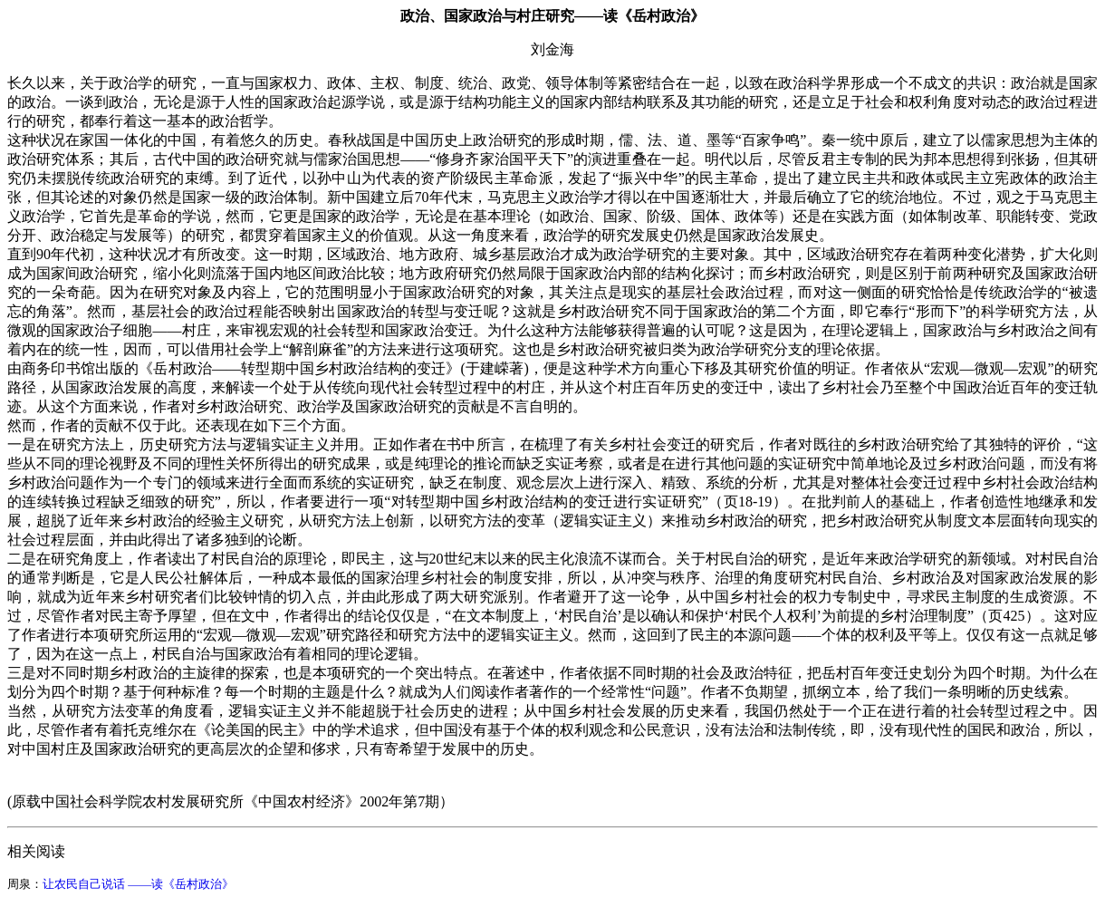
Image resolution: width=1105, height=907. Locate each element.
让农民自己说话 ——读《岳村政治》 (138, 884)
